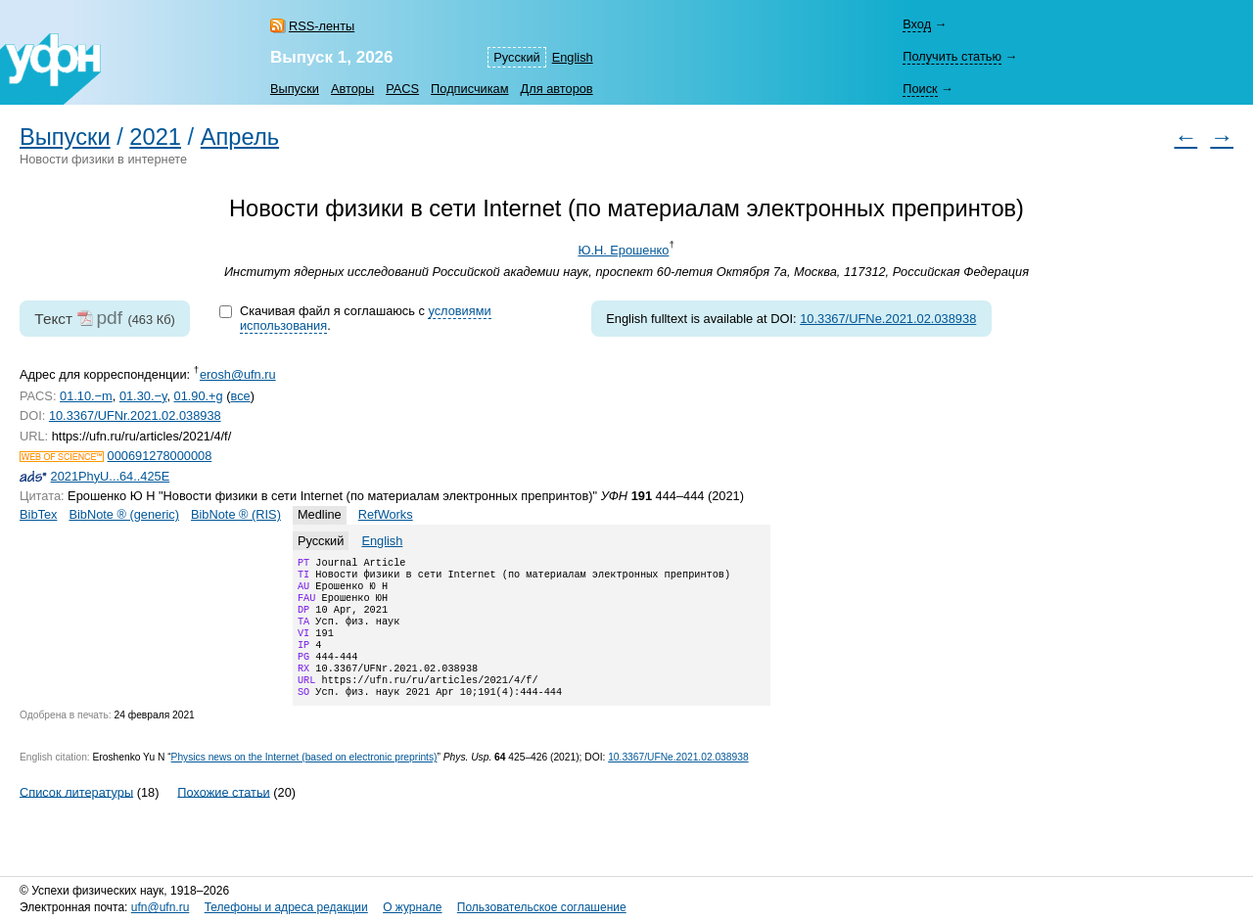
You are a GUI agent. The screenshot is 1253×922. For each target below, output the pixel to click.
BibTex (38, 514)
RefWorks (385, 514)
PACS (402, 88)
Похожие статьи (223, 814)
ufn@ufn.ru (160, 907)
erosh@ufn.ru (238, 374)
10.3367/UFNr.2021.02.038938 (135, 415)
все (241, 396)
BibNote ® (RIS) (236, 514)
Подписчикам (469, 88)
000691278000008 (160, 455)
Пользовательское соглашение (541, 907)
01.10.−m (86, 396)
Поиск (920, 88)
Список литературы (76, 814)
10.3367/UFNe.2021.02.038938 (888, 318)
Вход (917, 24)
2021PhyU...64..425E (110, 476)
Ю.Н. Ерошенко (623, 250)
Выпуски (294, 88)
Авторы (352, 88)
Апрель (240, 137)
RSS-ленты (321, 26)
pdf (109, 317)
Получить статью (952, 56)
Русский (516, 57)
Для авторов (557, 88)
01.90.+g (198, 396)
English (572, 57)
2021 (155, 137)
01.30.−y (143, 396)
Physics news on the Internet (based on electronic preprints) (304, 780)
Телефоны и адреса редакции (286, 907)
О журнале (412, 907)
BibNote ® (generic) (124, 514)
